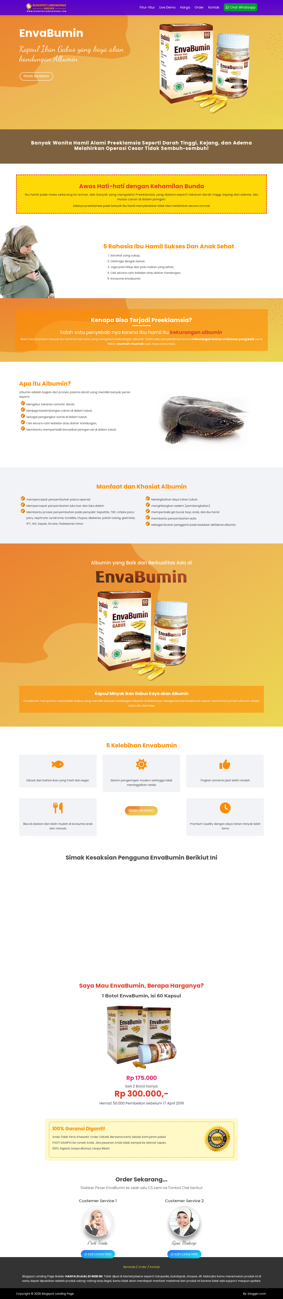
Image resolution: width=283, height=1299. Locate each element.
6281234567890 (97, 1254)
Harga (185, 7)
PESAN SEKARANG (36, 76)
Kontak (213, 7)
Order (199, 7)
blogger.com (256, 1294)
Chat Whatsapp (241, 7)
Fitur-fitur (147, 7)
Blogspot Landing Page (58, 1294)
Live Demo (167, 7)
